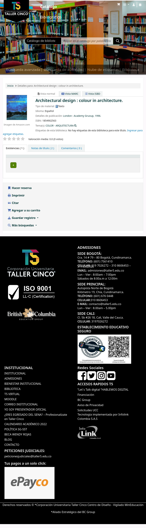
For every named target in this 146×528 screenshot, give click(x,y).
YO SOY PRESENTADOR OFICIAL (25, 414)
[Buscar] (117, 40)
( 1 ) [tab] (15, 148)
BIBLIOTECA (12, 393)
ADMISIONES (13, 383)
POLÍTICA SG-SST (15, 433)
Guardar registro (22, 222)
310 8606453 (120, 269)
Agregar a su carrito (24, 214)
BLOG (8, 444)
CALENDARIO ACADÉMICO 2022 (25, 428)
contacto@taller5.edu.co (105, 308)
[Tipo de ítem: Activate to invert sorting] (15, 160)
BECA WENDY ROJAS (17, 438)
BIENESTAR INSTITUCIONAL (22, 388)
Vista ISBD (92, 93)
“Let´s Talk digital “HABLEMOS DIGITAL (103, 394)
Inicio (10, 85)
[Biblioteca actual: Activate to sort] (36, 160)
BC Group (84, 404)
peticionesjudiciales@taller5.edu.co (27, 460)
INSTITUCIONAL (15, 377)
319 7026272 (100, 269)
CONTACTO (11, 449)
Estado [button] (130, 162)
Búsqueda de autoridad (64, 70)
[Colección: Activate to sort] (60, 160)
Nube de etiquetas (103, 70)
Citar (13, 207)
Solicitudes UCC (88, 414)
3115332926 (86, 270)
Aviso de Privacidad (90, 409)
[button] (119, 4)
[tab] (42, 148)
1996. (98, 115)
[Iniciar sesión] (134, 4)
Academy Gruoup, (84, 115)
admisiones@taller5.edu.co (106, 274)
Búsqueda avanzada (23, 70)
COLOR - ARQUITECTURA (60, 125)
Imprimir (16, 199)
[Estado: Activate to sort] (132, 160)
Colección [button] (57, 162)
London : (68, 115)
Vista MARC (69, 93)
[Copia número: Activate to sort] (113, 160)
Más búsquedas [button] (21, 229)
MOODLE (10, 403)
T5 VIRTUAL (12, 398)
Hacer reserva (20, 192)
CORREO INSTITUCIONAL (21, 408)
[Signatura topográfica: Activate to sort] (87, 160)
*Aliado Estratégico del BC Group (73, 516)
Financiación (86, 399)
